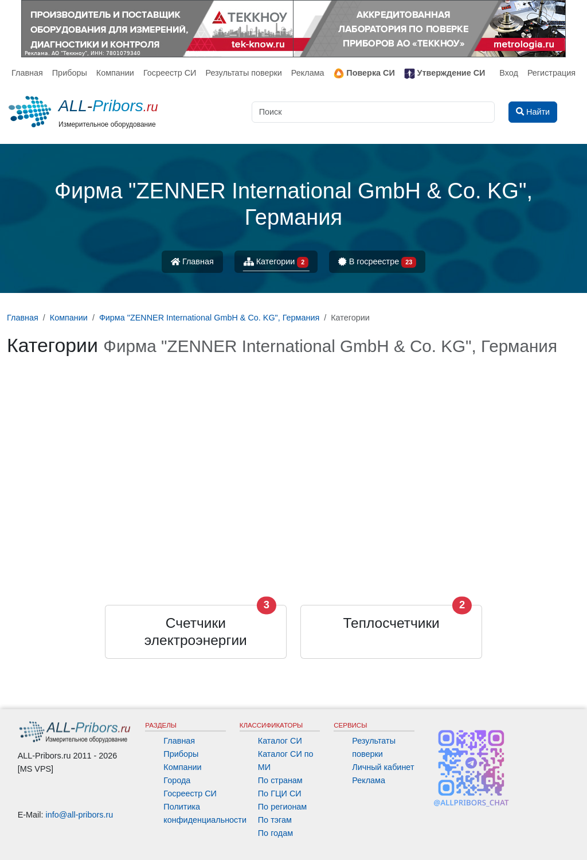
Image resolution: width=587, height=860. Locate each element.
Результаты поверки (243, 72)
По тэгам (275, 819)
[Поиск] (373, 112)
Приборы (69, 72)
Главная (27, 72)
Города (176, 780)
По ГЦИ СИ (280, 793)
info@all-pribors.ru (80, 814)
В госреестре (377, 262)
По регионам (282, 806)
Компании (115, 72)
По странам (280, 780)
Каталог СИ (280, 740)
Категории (276, 262)
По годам (275, 833)
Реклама (307, 72)
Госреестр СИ (170, 72)
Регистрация (551, 72)
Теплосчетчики (391, 623)
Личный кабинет (383, 767)
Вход (508, 72)
